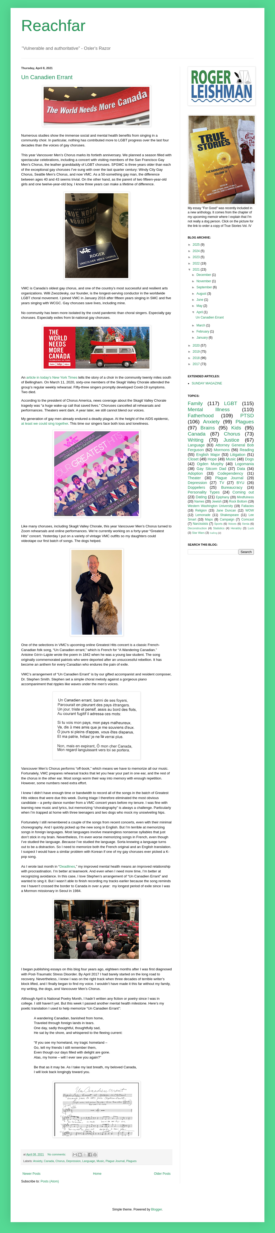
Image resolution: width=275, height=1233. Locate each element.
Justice (231, 440)
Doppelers (196, 487)
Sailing (213, 532)
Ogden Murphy (210, 464)
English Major (208, 454)
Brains (207, 428)
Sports (218, 523)
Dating (201, 497)
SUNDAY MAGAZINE (207, 383)
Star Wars (198, 532)
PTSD (247, 415)
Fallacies (247, 506)
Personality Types (204, 492)
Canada (49, 1161)
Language (88, 1161)
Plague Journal (115, 1161)
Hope (212, 459)
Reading (247, 450)
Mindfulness (245, 497)
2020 (197, 345)
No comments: (57, 1154)
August (201, 293)
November (204, 281)
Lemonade (202, 515)
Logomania (244, 464)
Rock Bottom (238, 501)
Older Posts (162, 1174)
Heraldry (236, 528)
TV (221, 483)
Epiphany (222, 497)
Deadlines (67, 866)
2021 (197, 269)
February (203, 331)
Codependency (230, 473)
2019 (197, 351)
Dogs (249, 459)
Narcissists (200, 524)
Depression (73, 1161)
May (199, 306)
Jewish (217, 501)
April (200, 312)
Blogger (156, 1209)
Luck (251, 528)
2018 (197, 358)
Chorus (60, 1161)
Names (199, 501)
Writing (195, 440)
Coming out (243, 492)
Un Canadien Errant (46, 77)
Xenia (245, 523)
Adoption (195, 473)
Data (241, 469)
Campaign (227, 519)
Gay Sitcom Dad (211, 469)
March (201, 325)
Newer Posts (31, 1174)
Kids (236, 428)
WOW (249, 510)
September (204, 287)
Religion (201, 510)
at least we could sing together (44, 423)
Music (100, 1161)
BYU (240, 483)
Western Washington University (210, 506)
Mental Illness (209, 409)
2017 (197, 364)
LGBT (230, 403)
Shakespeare (229, 515)
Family (195, 403)
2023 (197, 257)
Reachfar (53, 25)
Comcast (247, 519)
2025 (197, 244)
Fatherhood (201, 415)
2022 (197, 263)
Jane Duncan (226, 510)
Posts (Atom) (49, 1181)
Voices (232, 523)
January (202, 337)
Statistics (218, 528)
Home (97, 1174)
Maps (209, 519)
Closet (193, 459)
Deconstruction (197, 528)
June (200, 300)
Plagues (131, 1161)
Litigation (237, 454)
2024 (197, 251)
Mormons (222, 450)
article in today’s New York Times (51, 377)
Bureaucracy (231, 487)
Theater (194, 478)
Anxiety (37, 1161)
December (204, 275)
